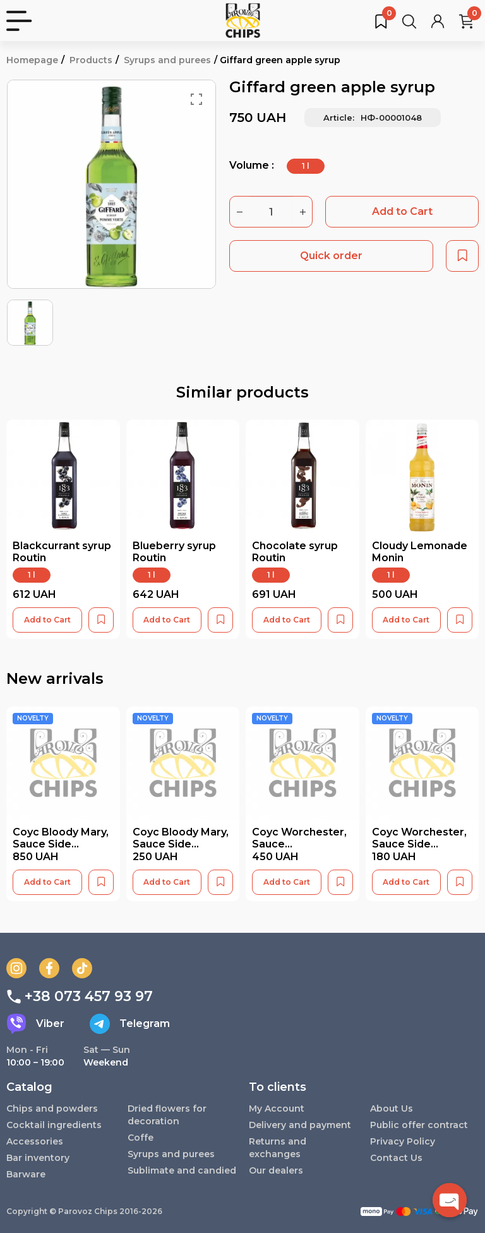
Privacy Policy (402, 1141)
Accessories (34, 1141)
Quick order (331, 256)
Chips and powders (52, 1108)
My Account (276, 1108)
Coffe (140, 1137)
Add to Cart (402, 211)
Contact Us (396, 1157)
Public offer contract (419, 1125)
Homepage (32, 60)
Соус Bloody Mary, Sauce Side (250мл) (181, 844)
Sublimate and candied (182, 1170)
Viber (35, 1024)
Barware (25, 1174)
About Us (391, 1108)
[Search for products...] (409, 20)
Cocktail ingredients (54, 1125)
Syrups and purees (167, 60)
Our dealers (276, 1170)
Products (90, 60)
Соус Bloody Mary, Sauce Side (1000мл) (61, 844)
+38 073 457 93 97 (79, 996)
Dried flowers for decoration (167, 1115)
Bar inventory (37, 1157)
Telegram (130, 1024)
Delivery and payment (300, 1125)
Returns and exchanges (277, 1148)
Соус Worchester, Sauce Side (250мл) (419, 844)
